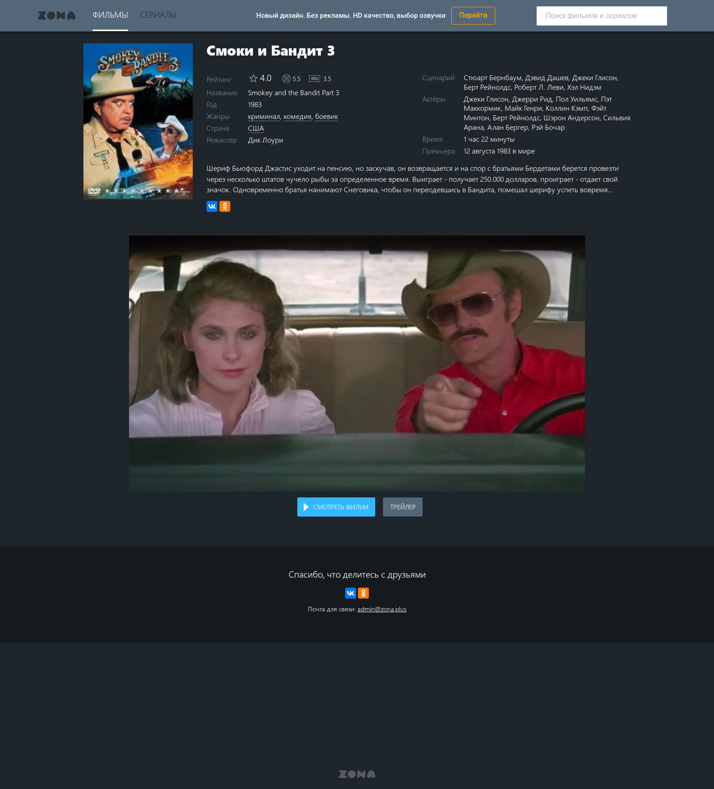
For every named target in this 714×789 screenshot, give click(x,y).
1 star (103, 190)
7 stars (155, 190)
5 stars (138, 190)
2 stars (112, 190)
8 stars (164, 190)
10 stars (181, 190)
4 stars (129, 190)
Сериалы (158, 14)
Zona (56, 15)
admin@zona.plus (382, 609)
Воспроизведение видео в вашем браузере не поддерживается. (357, 364)
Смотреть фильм (340, 506)
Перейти (473, 15)
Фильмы (110, 14)
